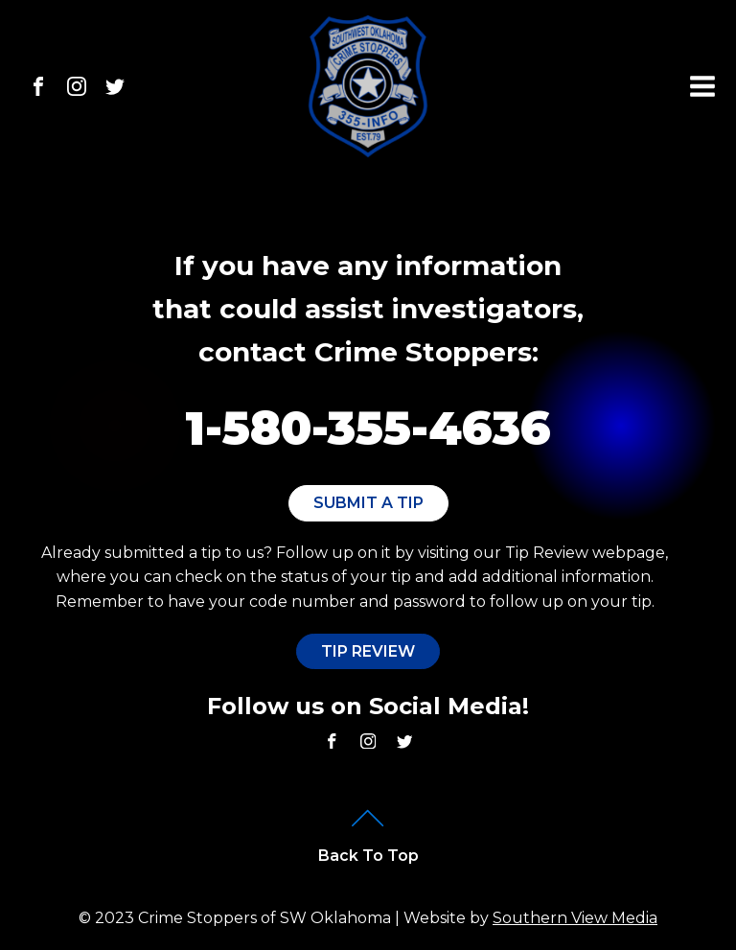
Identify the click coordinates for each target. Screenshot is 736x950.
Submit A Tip (368, 503)
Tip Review (368, 651)
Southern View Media (575, 918)
